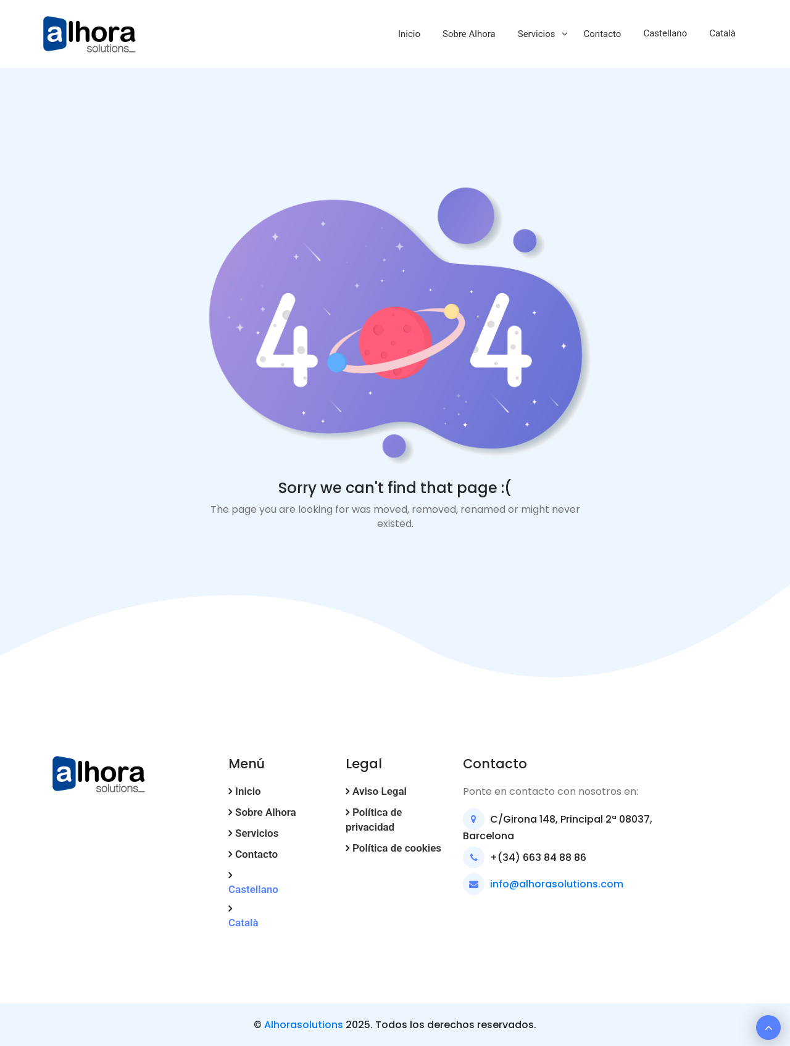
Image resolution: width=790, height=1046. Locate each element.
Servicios (536, 33)
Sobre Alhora (469, 33)
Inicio (409, 33)
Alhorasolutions (303, 1025)
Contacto (603, 33)
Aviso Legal (379, 791)
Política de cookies (396, 848)
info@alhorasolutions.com (556, 884)
